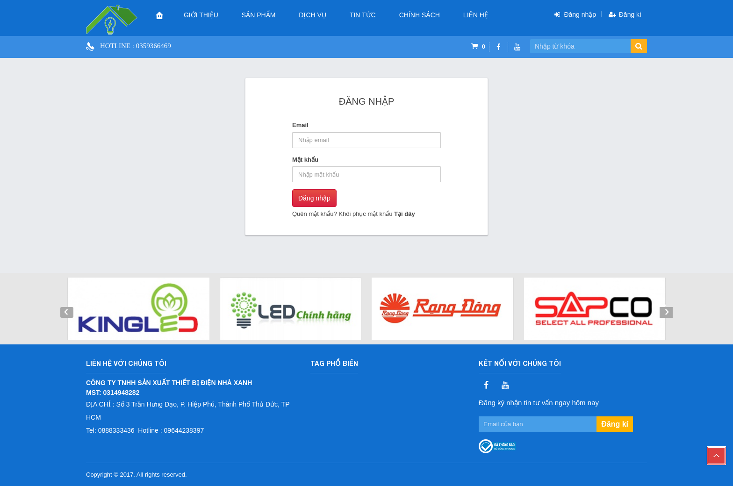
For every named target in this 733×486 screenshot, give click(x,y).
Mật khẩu (305, 159)
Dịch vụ (312, 15)
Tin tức (363, 15)
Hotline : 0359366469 (135, 46)
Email (300, 125)
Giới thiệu (201, 15)
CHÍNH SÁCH (419, 15)
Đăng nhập (314, 198)
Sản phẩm (258, 15)
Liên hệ (475, 15)
